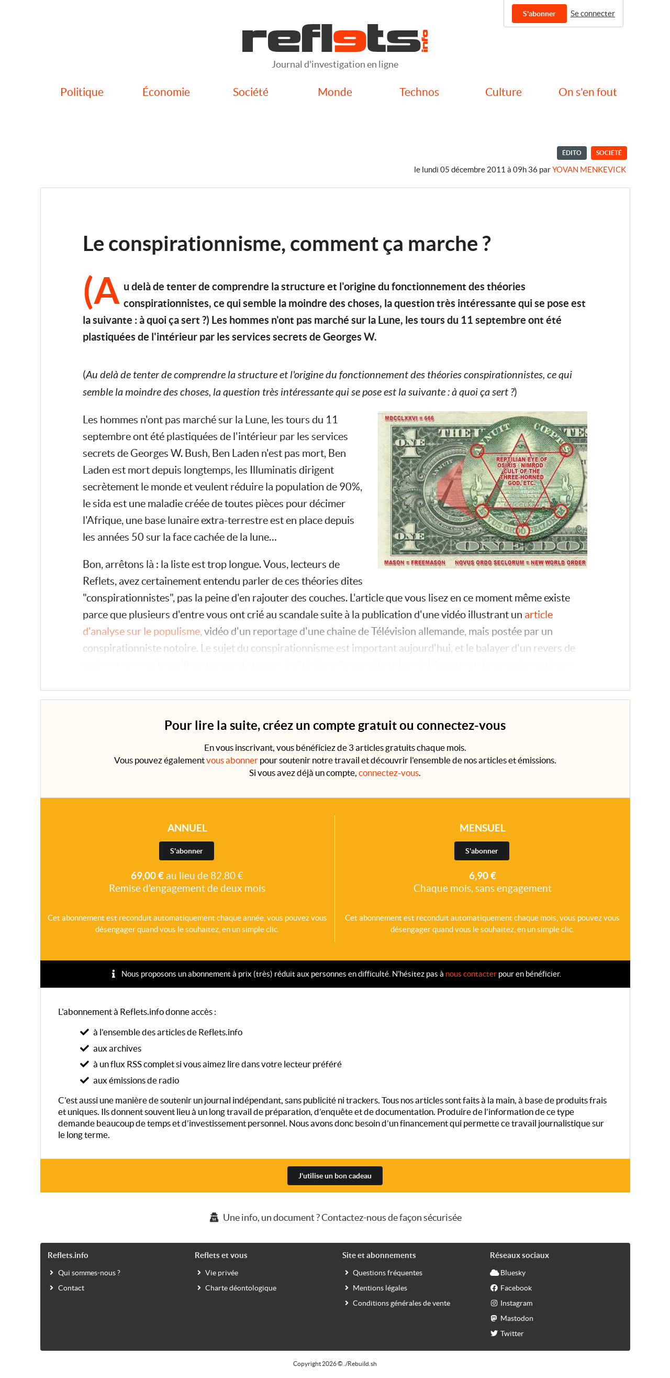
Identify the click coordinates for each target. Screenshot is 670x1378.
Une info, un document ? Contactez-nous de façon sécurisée (335, 1217)
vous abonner (232, 760)
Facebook (511, 1287)
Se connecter (593, 13)
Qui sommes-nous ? (84, 1272)
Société (251, 92)
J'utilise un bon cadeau (335, 1176)
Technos (419, 92)
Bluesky (508, 1272)
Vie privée (216, 1272)
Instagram (511, 1302)
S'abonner (539, 13)
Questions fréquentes (382, 1272)
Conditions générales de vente (396, 1302)
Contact (66, 1287)
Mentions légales (374, 1287)
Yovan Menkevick (589, 169)
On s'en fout (588, 92)
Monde (335, 92)
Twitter (507, 1333)
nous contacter (471, 973)
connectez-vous (389, 773)
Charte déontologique (235, 1287)
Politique (82, 92)
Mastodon (511, 1317)
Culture (503, 92)
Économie (166, 92)
